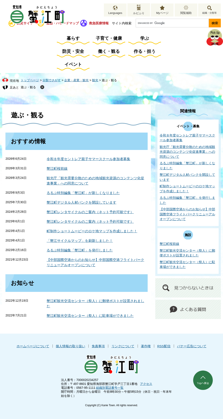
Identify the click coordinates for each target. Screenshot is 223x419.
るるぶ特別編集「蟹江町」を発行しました (80, 250)
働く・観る (109, 51)
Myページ (162, 13)
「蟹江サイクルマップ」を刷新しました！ (80, 241)
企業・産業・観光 (76, 80)
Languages (115, 13)
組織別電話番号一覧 (109, 387)
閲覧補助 (186, 13)
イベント (73, 64)
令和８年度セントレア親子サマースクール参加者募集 (88, 159)
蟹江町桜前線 (57, 168)
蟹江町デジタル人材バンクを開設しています (81, 202)
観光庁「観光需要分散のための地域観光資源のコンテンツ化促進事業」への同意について (187, 151)
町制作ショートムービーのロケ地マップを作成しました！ (92, 231)
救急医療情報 (99, 23)
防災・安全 (73, 51)
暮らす (73, 38)
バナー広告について (191, 346)
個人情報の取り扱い (70, 346)
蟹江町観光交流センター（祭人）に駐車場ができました (90, 316)
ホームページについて (33, 346)
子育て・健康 (109, 38)
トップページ (30, 80)
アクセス (146, 384)
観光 (95, 80)
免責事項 (98, 346)
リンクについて (123, 346)
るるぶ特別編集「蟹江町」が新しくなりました (83, 193)
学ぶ (144, 38)
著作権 (146, 346)
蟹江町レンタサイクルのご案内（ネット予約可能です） (90, 212)
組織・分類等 (209, 13)
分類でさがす (51, 80)
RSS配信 (164, 346)
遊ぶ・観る (28, 87)
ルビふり (138, 13)
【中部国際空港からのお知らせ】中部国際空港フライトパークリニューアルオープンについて (187, 214)
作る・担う (144, 51)
